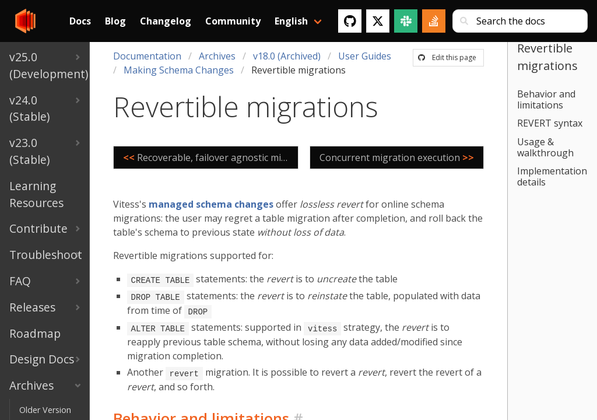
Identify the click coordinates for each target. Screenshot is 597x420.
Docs (80, 21)
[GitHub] (349, 21)
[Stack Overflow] (433, 21)
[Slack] (405, 21)
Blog (115, 21)
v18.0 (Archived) (287, 56)
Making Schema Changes (179, 70)
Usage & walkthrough (545, 147)
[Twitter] (377, 21)
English (291, 21)
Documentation (147, 56)
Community (233, 21)
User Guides (364, 56)
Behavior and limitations (546, 99)
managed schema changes (211, 204)
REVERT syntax (549, 123)
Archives (217, 56)
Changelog (165, 21)
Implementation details (552, 176)
